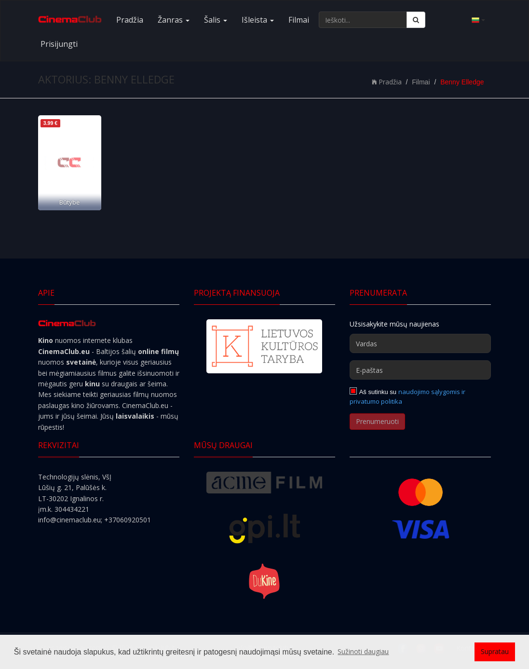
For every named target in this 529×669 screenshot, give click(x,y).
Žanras (174, 19)
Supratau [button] (495, 651)
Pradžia (129, 19)
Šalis (215, 19)
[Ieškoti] (416, 20)
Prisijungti (59, 44)
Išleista (258, 19)
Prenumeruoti (377, 421)
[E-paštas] (420, 370)
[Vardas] (420, 343)
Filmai (298, 19)
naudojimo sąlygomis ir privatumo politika (407, 396)
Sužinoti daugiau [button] (363, 651)
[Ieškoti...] (363, 20)
